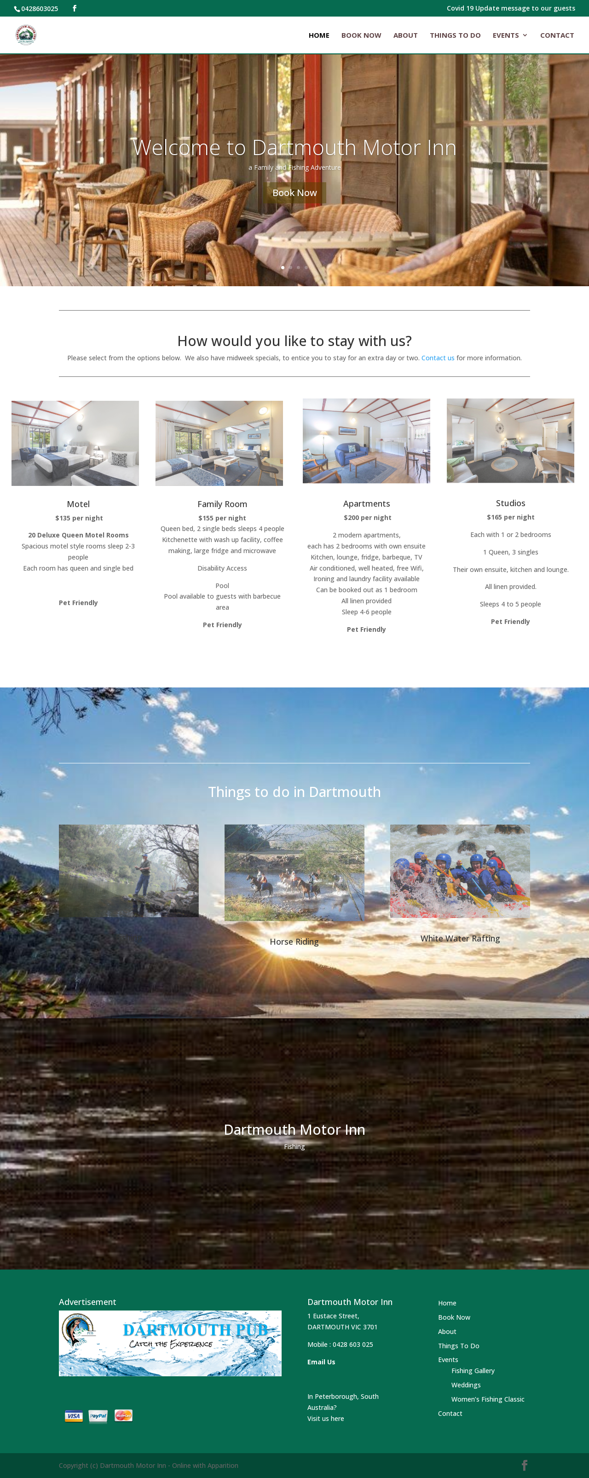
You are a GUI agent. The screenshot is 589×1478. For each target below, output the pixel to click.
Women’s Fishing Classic (488, 1399)
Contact (557, 36)
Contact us (438, 357)
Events (506, 36)
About (405, 36)
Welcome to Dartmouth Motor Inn (295, 156)
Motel (78, 503)
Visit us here (325, 1418)
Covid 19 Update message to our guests (511, 8)
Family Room (222, 503)
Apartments (366, 503)
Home (319, 36)
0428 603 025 (353, 1344)
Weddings (466, 1384)
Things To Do (455, 36)
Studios (510, 502)
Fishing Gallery (473, 1370)
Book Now (361, 36)
